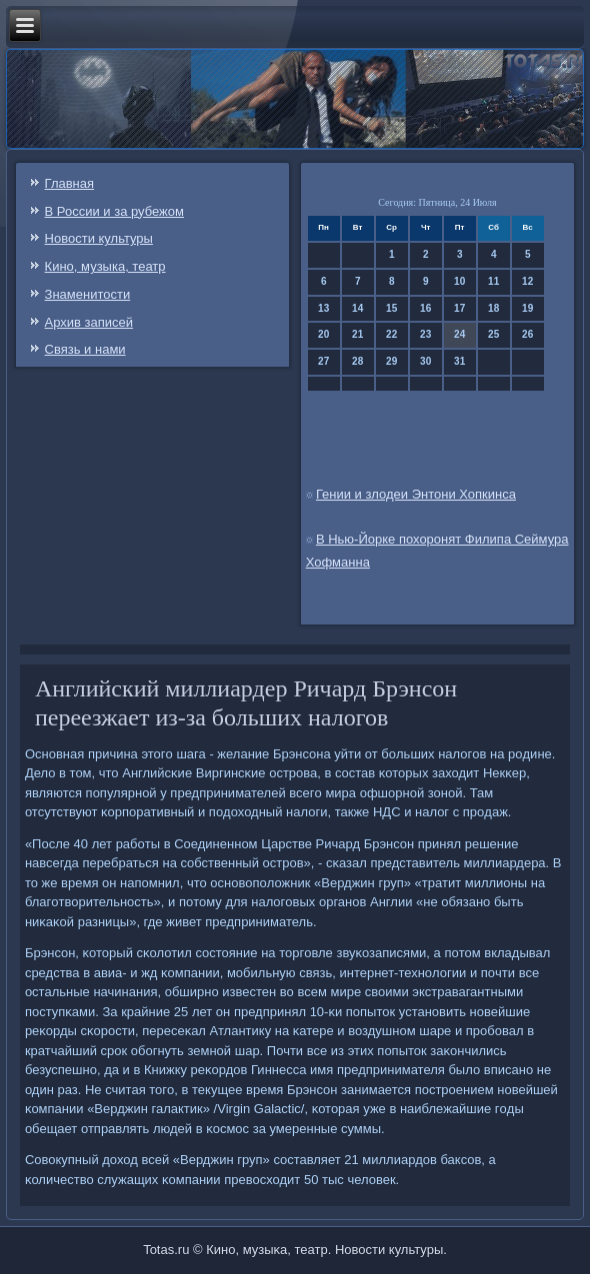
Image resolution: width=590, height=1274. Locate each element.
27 (323, 361)
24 (459, 334)
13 (323, 308)
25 (493, 334)
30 (425, 361)
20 (323, 334)
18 (493, 308)
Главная (69, 183)
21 (357, 334)
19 (527, 308)
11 (493, 281)
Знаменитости (88, 294)
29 (391, 361)
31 (459, 361)
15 (391, 308)
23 (425, 334)
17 (459, 308)
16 (425, 308)
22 (391, 334)
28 (357, 361)
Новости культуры (99, 238)
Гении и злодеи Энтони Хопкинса (416, 494)
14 (357, 308)
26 (527, 334)
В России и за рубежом (114, 211)
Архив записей (89, 322)
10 (459, 281)
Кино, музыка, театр (105, 266)
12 (527, 281)
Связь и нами (85, 349)
